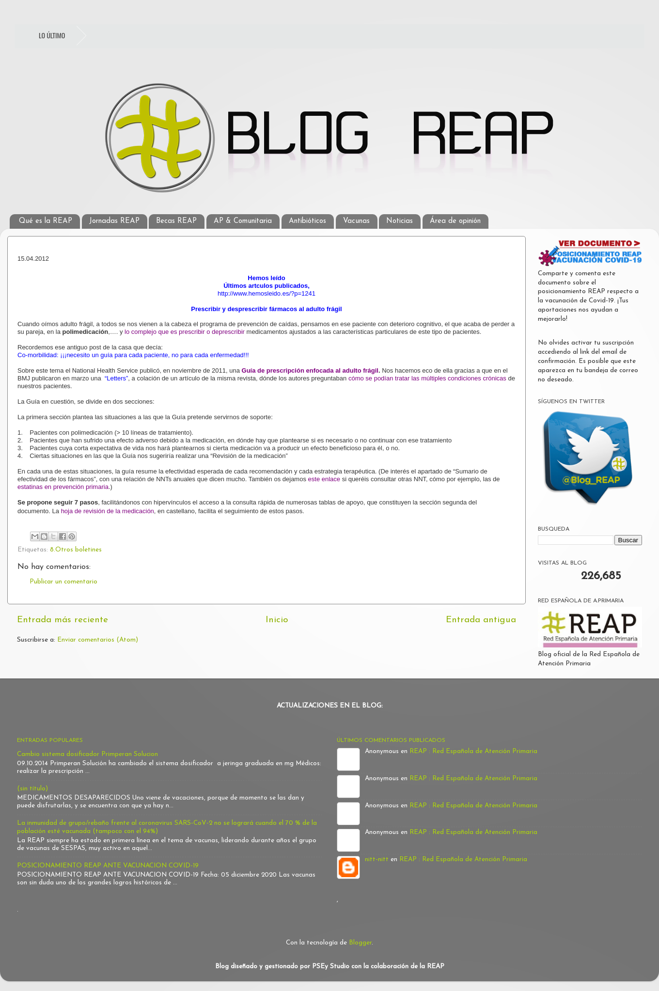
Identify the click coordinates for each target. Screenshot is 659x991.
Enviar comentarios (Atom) (97, 640)
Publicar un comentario (63, 582)
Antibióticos (307, 221)
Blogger (360, 943)
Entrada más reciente (62, 620)
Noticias (399, 221)
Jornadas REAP (114, 221)
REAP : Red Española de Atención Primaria (473, 751)
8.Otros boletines (76, 550)
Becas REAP (176, 221)
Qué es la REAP (45, 221)
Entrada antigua (481, 620)
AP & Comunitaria (243, 221)
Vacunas (356, 221)
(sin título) (32, 789)
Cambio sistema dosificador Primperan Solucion (87, 754)
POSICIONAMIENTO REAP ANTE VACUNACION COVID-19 (108, 866)
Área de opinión (455, 221)
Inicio (277, 620)
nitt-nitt (377, 859)
